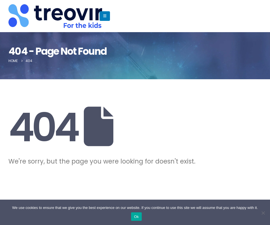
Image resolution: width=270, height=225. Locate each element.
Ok (136, 217)
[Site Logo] (25, 16)
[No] (263, 213)
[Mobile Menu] (105, 16)
